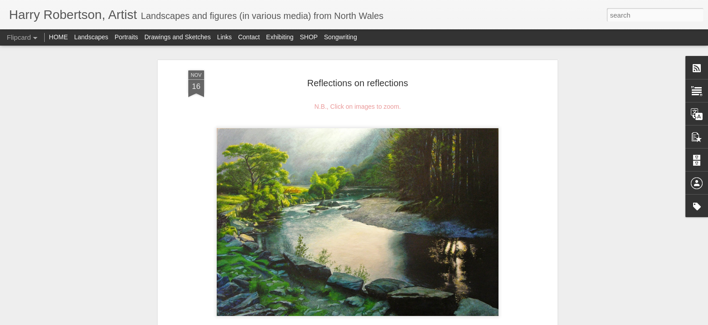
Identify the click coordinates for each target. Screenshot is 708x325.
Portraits (126, 37)
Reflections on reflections (357, 83)
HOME (58, 37)
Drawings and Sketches (177, 37)
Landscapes (91, 37)
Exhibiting (279, 37)
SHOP (309, 37)
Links (224, 37)
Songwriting (340, 37)
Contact (249, 37)
